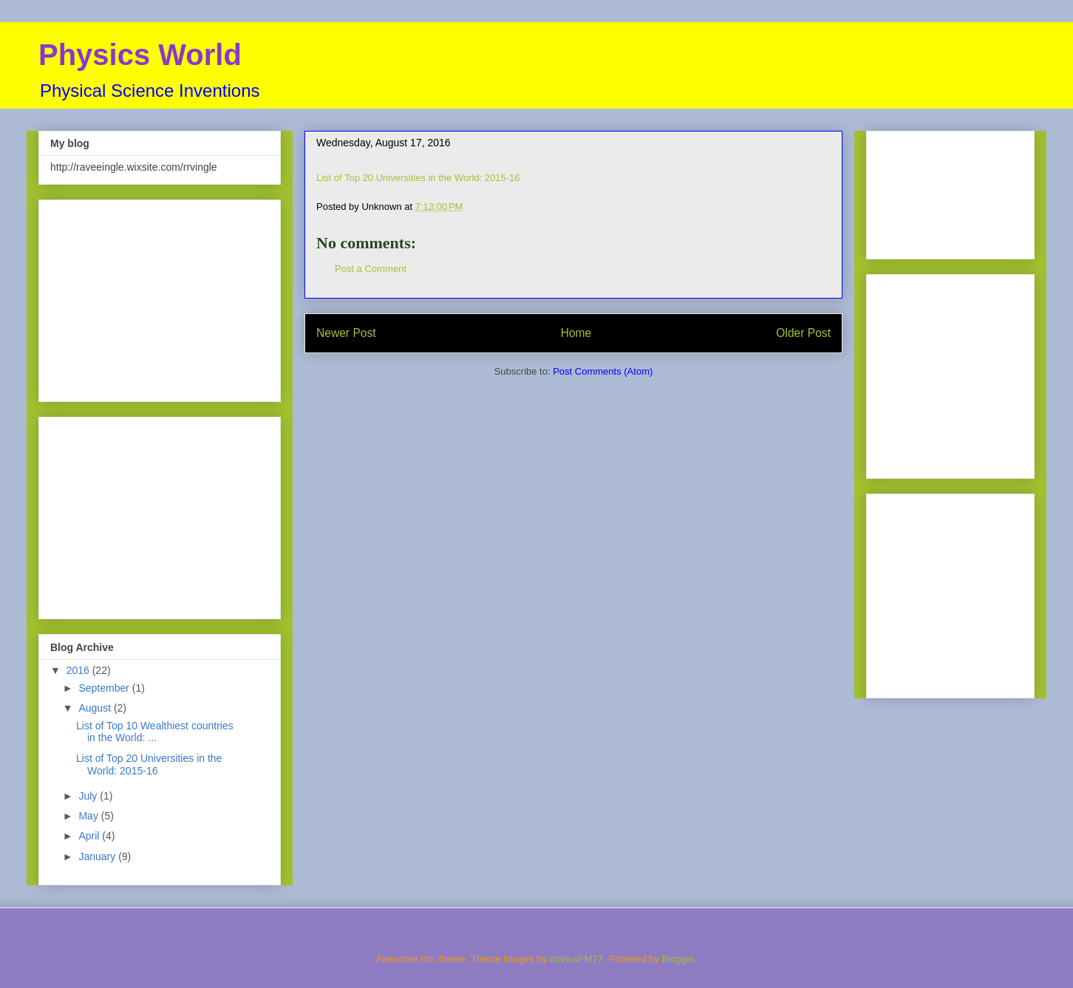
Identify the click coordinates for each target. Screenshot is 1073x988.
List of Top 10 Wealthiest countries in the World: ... (155, 732)
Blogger (678, 958)
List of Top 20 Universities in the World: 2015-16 (418, 177)
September (105, 688)
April (90, 836)
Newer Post (346, 333)
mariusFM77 (576, 958)
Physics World (140, 54)
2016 (79, 670)
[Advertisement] (159, 297)
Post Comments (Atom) (603, 371)
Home (576, 333)
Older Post (803, 333)
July (89, 796)
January (98, 856)
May (89, 816)
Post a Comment (370, 268)
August (95, 708)
